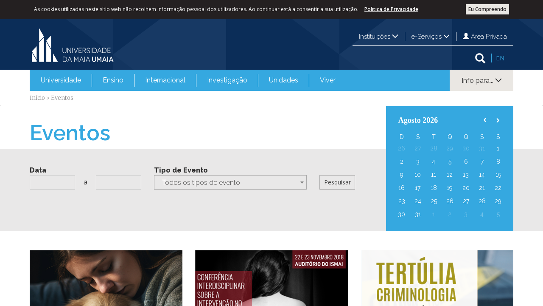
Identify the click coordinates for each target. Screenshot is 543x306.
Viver (328, 80)
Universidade (61, 80)
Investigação (227, 80)
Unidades (283, 80)
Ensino (113, 80)
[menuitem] (61, 80)
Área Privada (485, 36)
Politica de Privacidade (391, 9)
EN (500, 58)
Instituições (378, 36)
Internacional (165, 80)
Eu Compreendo (487, 9)
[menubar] (188, 80)
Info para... (482, 80)
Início (37, 98)
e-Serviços (430, 36)
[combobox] (230, 182)
